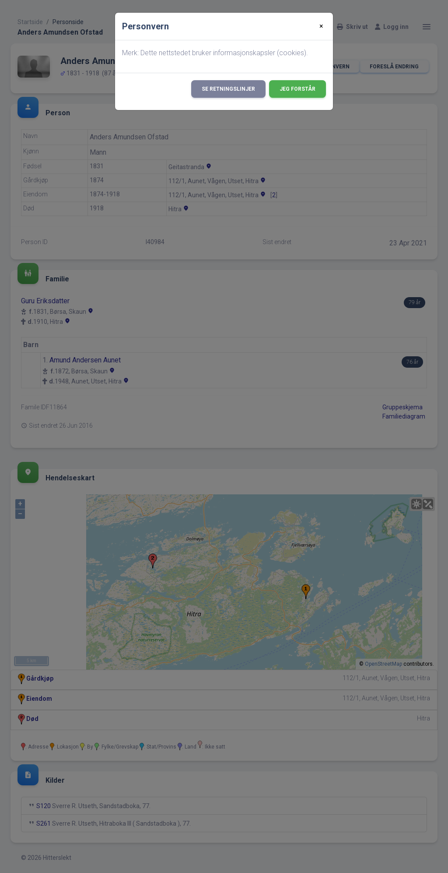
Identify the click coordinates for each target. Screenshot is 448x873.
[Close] (321, 26)
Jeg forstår (297, 89)
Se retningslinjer (228, 89)
